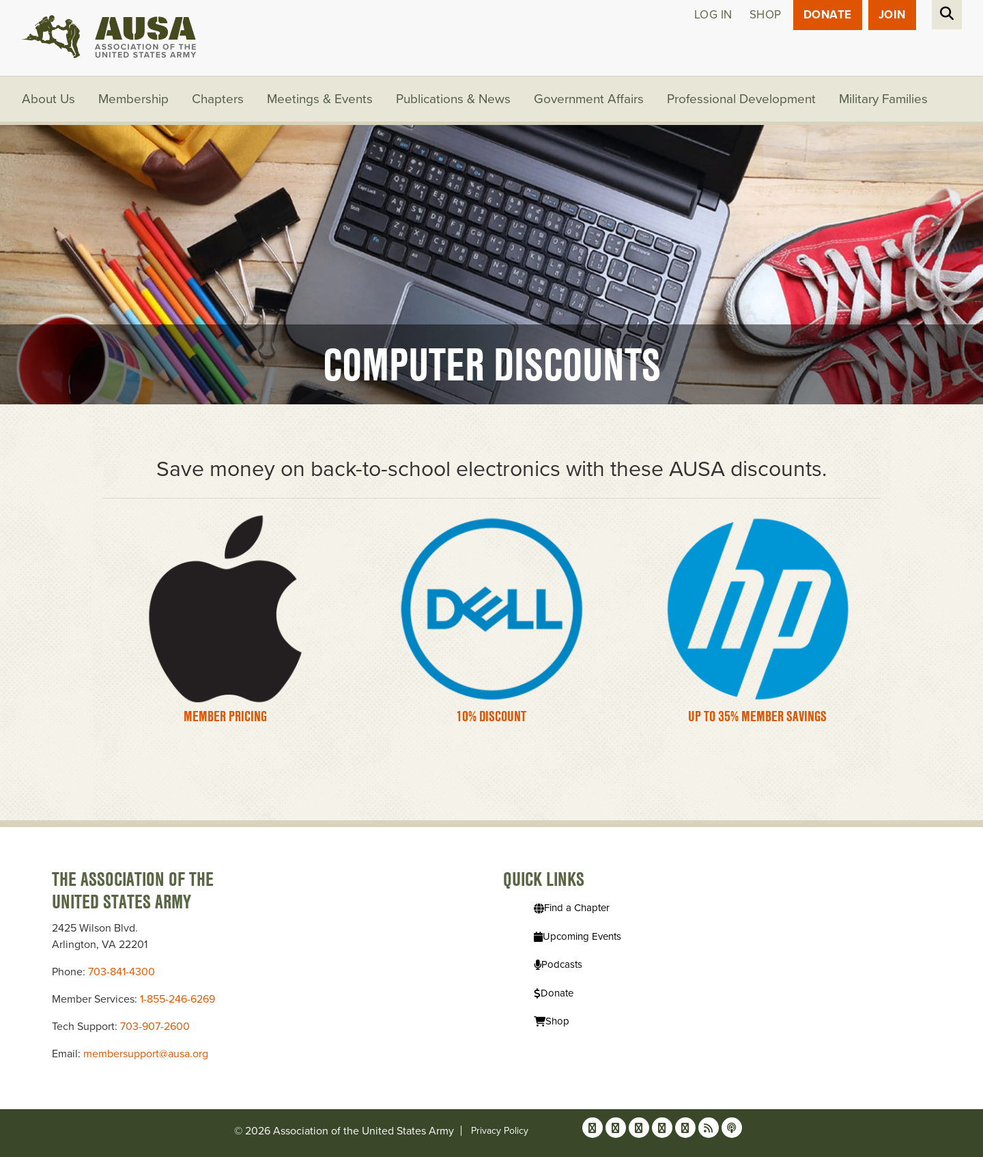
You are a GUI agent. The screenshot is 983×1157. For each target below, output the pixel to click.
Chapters (218, 99)
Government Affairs (589, 99)
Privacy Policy (499, 1131)
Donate (827, 15)
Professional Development (741, 99)
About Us (48, 99)
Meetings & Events (320, 99)
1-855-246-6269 (177, 999)
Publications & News (453, 99)
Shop (766, 15)
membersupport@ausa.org (145, 1054)
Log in (713, 15)
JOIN (892, 15)
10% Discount (491, 716)
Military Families (883, 99)
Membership (133, 99)
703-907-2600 (155, 1026)
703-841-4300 (121, 972)
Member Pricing (225, 716)
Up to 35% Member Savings (757, 716)
